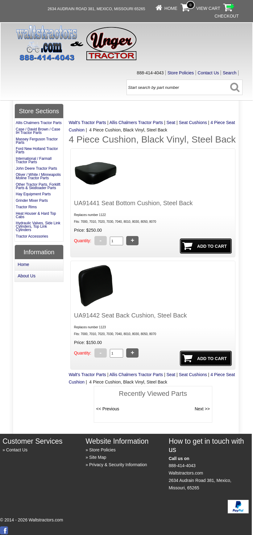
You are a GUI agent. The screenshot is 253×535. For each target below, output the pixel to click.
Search (229, 72)
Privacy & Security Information (118, 464)
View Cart (208, 8)
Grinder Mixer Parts (32, 200)
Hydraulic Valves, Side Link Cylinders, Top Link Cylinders (38, 226)
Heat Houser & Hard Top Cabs (36, 215)
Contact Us (208, 72)
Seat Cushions (193, 122)
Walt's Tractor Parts (87, 122)
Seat (170, 122)
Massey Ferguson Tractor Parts (37, 141)
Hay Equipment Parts (33, 194)
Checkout (226, 16)
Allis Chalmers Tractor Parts (136, 122)
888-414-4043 (182, 465)
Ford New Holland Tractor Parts (37, 150)
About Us (26, 275)
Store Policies (181, 72)
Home (170, 8)
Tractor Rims (26, 207)
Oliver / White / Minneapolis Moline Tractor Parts (38, 176)
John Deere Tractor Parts (36, 168)
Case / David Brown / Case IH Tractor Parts (38, 131)
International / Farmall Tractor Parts (34, 160)
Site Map (97, 457)
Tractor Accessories (32, 236)
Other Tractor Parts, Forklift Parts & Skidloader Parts (38, 186)
